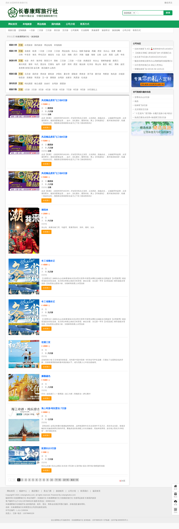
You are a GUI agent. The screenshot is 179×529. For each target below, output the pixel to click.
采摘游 (29, 77)
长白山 (74, 51)
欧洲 (34, 51)
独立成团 (38, 83)
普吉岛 (43, 64)
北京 (64, 55)
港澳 (113, 51)
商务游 (82, 74)
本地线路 (58, 45)
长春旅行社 (23, 3)
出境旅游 (28, 45)
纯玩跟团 (28, 83)
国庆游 (35, 74)
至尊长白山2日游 (142, 97)
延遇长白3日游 (48, 448)
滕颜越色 (45, 376)
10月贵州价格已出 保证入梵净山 (149, 65)
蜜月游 (98, 74)
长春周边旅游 (79, 498)
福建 (87, 55)
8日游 (75, 89)
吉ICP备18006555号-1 (119, 520)
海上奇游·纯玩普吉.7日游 (53, 408)
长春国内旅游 (90, 498)
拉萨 (64, 64)
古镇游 (121, 74)
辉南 (117, 64)
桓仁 (111, 64)
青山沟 (98, 64)
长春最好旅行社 (66, 498)
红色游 (84, 77)
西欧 (56, 61)
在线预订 (46, 127)
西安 (100, 51)
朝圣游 (22, 77)
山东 (105, 55)
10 (52, 480)
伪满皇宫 (87, 61)
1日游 (27, 89)
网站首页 (11, 491)
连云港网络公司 (57, 520)
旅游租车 (60, 491)
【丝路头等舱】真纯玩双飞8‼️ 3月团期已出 (153, 53)
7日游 (68, 89)
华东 (122, 55)
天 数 (44, 111)
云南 (99, 55)
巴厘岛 (51, 64)
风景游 (76, 77)
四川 (75, 55)
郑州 (70, 64)
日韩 (21, 55)
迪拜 (58, 64)
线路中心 (23, 491)
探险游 (74, 74)
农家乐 (69, 77)
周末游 (43, 74)
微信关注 (168, 3)
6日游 (61, 89)
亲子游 (90, 74)
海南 (93, 55)
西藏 (94, 51)
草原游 (37, 77)
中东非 (27, 55)
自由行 (47, 83)
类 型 (44, 108)
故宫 (122, 64)
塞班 (30, 64)
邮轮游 (51, 74)
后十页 (66, 480)
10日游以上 (92, 89)
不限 (21, 45)
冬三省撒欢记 (48, 261)
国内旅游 (38, 45)
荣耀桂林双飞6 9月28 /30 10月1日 (149, 69)
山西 (117, 55)
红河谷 (90, 64)
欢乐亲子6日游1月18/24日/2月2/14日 (151, 57)
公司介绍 (72, 491)
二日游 (49, 51)
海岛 (34, 55)
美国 (111, 55)
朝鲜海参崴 (106, 61)
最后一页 (74, 480)
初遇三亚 (45, 342)
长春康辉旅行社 (22, 36)
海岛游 (114, 74)
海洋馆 (39, 61)
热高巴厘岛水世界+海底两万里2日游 (150, 117)
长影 (27, 61)
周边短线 (48, 45)
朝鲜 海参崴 (84, 51)
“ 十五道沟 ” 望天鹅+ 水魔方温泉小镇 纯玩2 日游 (156, 113)
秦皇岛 (51, 55)
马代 (36, 64)
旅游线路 (35, 36)
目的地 (44, 114)
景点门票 (47, 491)
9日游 (82, 89)
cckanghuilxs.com (68, 495)
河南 (81, 55)
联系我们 (84, 491)
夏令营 (67, 74)
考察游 (106, 74)
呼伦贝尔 (42, 55)
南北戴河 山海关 (48, 68)
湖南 (70, 55)
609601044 (50, 501)
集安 (105, 64)
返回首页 (96, 491)
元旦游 (27, 74)
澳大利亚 (23, 64)
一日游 (41, 51)
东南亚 (27, 51)
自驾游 (61, 77)
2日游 (34, 89)
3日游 (41, 89)
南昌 (136, 101)
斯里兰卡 (48, 61)
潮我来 (44, 210)
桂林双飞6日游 (141, 105)
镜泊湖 (82, 64)
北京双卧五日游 (141, 109)
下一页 (58, 480)
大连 (58, 55)
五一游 (45, 77)
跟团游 (63, 83)
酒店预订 (35, 491)
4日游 (47, 89)
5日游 (54, 89)
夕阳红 (59, 74)
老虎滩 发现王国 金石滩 (29, 68)
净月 (32, 61)
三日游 (57, 51)
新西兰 (116, 61)
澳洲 (119, 51)
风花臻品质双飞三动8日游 (54, 100)
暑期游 (53, 77)
